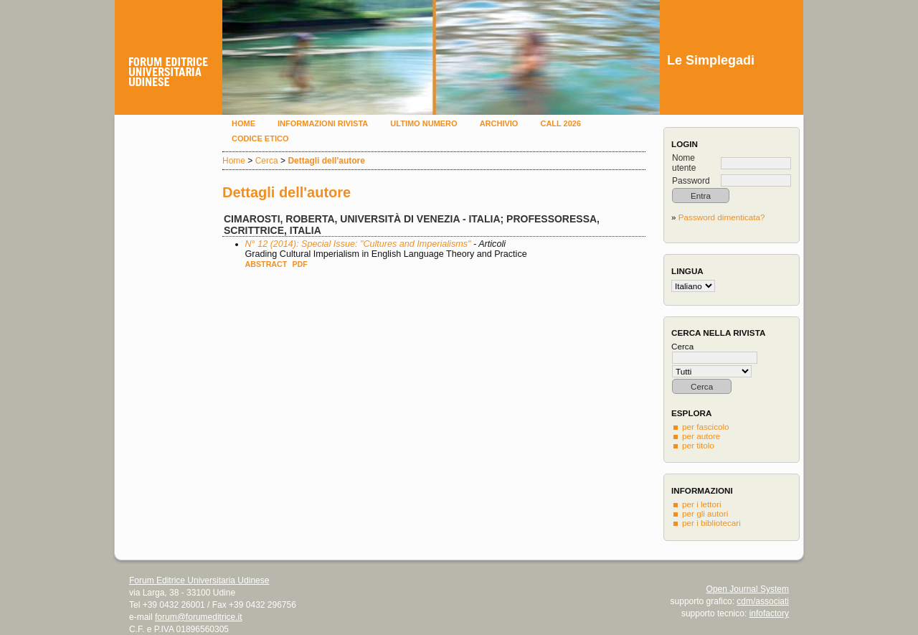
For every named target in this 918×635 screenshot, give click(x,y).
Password (691, 181)
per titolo (698, 445)
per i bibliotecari (711, 522)
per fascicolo (705, 426)
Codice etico (260, 138)
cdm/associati (763, 601)
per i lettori (701, 504)
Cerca (266, 161)
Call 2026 (560, 123)
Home (243, 123)
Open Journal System (747, 589)
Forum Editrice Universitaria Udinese (199, 580)
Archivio (499, 123)
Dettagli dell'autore (326, 161)
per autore (701, 436)
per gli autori (705, 513)
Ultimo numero (423, 123)
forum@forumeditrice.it (198, 617)
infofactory (769, 613)
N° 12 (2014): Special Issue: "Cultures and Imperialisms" (358, 244)
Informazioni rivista (323, 123)
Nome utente (684, 163)
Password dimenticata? (721, 217)
